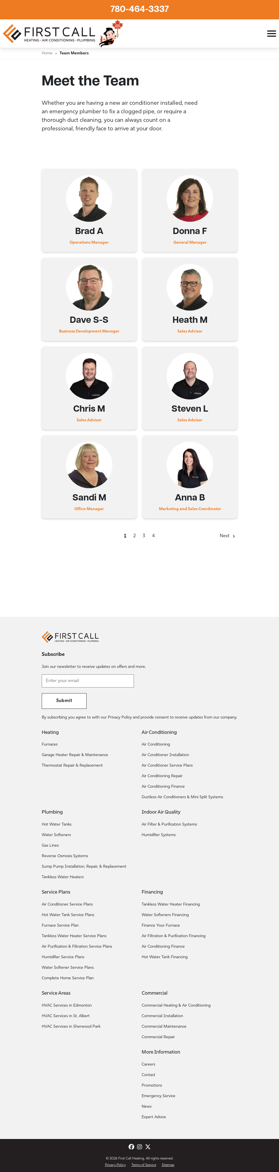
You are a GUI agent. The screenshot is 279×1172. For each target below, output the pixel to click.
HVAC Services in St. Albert (66, 1016)
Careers (148, 1064)
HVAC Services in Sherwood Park (71, 1027)
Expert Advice (154, 1117)
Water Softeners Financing (165, 915)
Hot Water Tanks (57, 824)
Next (224, 536)
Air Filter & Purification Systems (169, 824)
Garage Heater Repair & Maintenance (75, 755)
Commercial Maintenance (164, 1027)
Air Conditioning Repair (162, 776)
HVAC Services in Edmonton (67, 1005)
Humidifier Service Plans (63, 957)
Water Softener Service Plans (68, 968)
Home (47, 53)
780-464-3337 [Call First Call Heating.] (139, 9)
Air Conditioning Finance (163, 787)
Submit (64, 701)
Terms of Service (143, 1165)
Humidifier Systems (159, 835)
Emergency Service (158, 1096)
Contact (148, 1075)
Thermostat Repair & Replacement (72, 765)
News (147, 1107)
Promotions (152, 1085)
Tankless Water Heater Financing (171, 904)
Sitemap (168, 1165)
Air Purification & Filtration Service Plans (77, 947)
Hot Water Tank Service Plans (68, 915)
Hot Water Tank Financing (165, 957)
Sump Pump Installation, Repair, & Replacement (84, 867)
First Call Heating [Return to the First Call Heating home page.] (131, 1158)
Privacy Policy (115, 1165)
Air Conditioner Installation (165, 755)
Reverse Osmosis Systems (65, 856)
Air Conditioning (156, 744)
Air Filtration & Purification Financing (173, 936)
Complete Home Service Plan (68, 978)
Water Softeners (56, 835)
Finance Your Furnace (161, 925)
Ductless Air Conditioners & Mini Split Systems (182, 797)
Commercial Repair (158, 1037)
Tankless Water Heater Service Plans (74, 936)
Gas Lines (50, 845)
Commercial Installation (162, 1016)
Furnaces (50, 744)
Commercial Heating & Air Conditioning (176, 1005)
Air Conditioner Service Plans (167, 765)
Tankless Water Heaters (63, 877)
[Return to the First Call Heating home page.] (50, 33)
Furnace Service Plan (60, 925)
